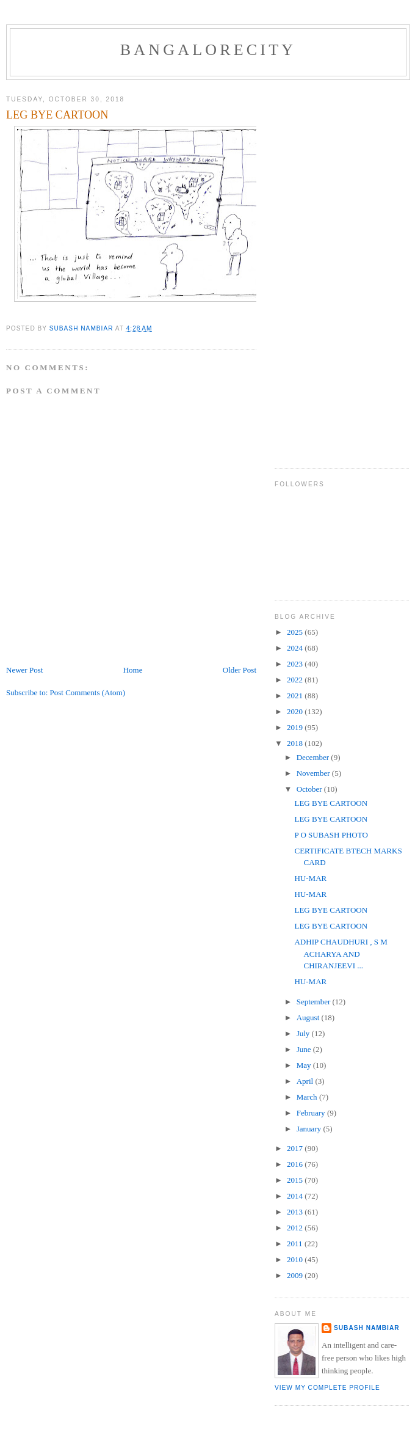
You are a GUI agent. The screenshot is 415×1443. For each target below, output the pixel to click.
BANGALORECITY (208, 50)
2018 (296, 743)
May (305, 1065)
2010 (296, 1259)
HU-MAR (310, 878)
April (306, 1081)
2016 (296, 1164)
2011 (296, 1243)
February (312, 1112)
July (304, 1033)
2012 (296, 1227)
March (308, 1096)
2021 (296, 695)
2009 (296, 1275)
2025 (296, 632)
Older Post (239, 669)
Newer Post (24, 669)
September (315, 1001)
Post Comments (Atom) (88, 692)
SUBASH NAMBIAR (367, 1327)
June (305, 1049)
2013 (296, 1211)
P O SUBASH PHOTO (330, 834)
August (309, 1017)
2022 (296, 679)
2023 (296, 663)
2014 (296, 1195)
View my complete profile (327, 1387)
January (310, 1128)
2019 (296, 727)
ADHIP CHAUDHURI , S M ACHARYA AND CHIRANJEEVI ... (340, 953)
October (310, 789)
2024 (296, 647)
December (314, 757)
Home (133, 669)
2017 (296, 1148)
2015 (296, 1180)
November (314, 773)
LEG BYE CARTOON (330, 803)
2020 (296, 711)
